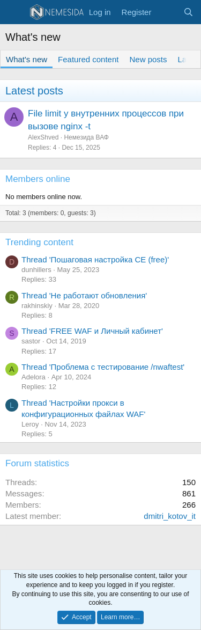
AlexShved (43, 137)
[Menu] (14, 12)
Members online (37, 179)
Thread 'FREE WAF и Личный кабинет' (92, 330)
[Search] (188, 12)
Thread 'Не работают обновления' (84, 295)
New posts (148, 59)
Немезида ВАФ (86, 137)
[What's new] (167, 12)
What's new (26, 59)
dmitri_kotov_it (170, 516)
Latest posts (34, 91)
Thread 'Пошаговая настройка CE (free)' (95, 259)
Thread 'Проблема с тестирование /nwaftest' (102, 366)
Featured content (88, 59)
